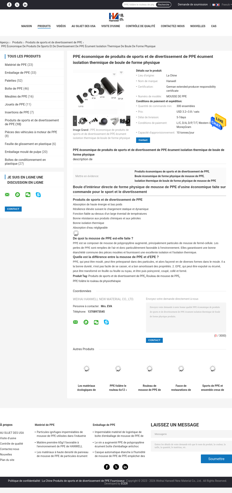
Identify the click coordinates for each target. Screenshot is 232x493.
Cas (213, 26)
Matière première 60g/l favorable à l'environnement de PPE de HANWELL (59, 444)
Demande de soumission (193, 4)
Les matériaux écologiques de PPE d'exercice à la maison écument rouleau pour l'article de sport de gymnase (86, 388)
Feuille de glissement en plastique (28, 144)
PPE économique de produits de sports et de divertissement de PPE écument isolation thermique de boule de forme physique (101, 134)
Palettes (10, 80)
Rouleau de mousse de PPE (162, 276)
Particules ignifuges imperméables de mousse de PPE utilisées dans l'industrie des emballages (61, 434)
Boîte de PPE (14, 88)
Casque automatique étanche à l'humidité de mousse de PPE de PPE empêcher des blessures (120, 455)
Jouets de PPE (15, 104)
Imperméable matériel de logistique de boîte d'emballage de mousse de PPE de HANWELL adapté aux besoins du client (119, 434)
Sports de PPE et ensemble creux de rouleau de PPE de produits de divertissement (212, 388)
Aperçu (4, 42)
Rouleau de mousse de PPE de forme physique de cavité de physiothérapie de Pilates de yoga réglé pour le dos (149, 388)
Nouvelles (197, 26)
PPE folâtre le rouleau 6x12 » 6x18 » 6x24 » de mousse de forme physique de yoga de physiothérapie (118, 388)
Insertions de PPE (17, 112)
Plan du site (7, 459)
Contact (143, 140)
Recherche (163, 4)
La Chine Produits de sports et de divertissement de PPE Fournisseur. (84, 480)
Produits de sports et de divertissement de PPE (54, 42)
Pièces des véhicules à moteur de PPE (31, 132)
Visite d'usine (110, 26)
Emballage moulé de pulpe (23, 152)
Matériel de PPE (16, 65)
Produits (17, 42)
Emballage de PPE (17, 73)
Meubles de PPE (16, 96)
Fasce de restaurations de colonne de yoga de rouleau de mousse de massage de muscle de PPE (181, 388)
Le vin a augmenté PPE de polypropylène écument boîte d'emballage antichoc (119, 444)
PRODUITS (44, 26)
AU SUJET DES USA (84, 26)
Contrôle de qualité (140, 26)
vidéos (61, 26)
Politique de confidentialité (24, 480)
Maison (26, 26)
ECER (124, 483)
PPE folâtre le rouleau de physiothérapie (97, 281)
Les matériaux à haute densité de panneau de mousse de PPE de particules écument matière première (62, 455)
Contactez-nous (173, 26)
